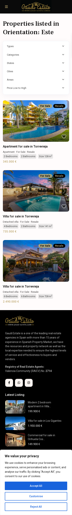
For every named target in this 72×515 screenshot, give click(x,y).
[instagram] (29, 383)
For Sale (20, 151)
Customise (36, 496)
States (10, 63)
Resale (31, 151)
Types (10, 46)
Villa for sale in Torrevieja (21, 216)
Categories (13, 54)
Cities (10, 71)
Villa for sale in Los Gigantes (44, 420)
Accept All (36, 485)
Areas (10, 79)
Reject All (36, 506)
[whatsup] (19, 383)
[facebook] (9, 383)
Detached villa (10, 221)
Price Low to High (16, 88)
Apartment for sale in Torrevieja (25, 146)
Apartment (9, 151)
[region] (36, 482)
